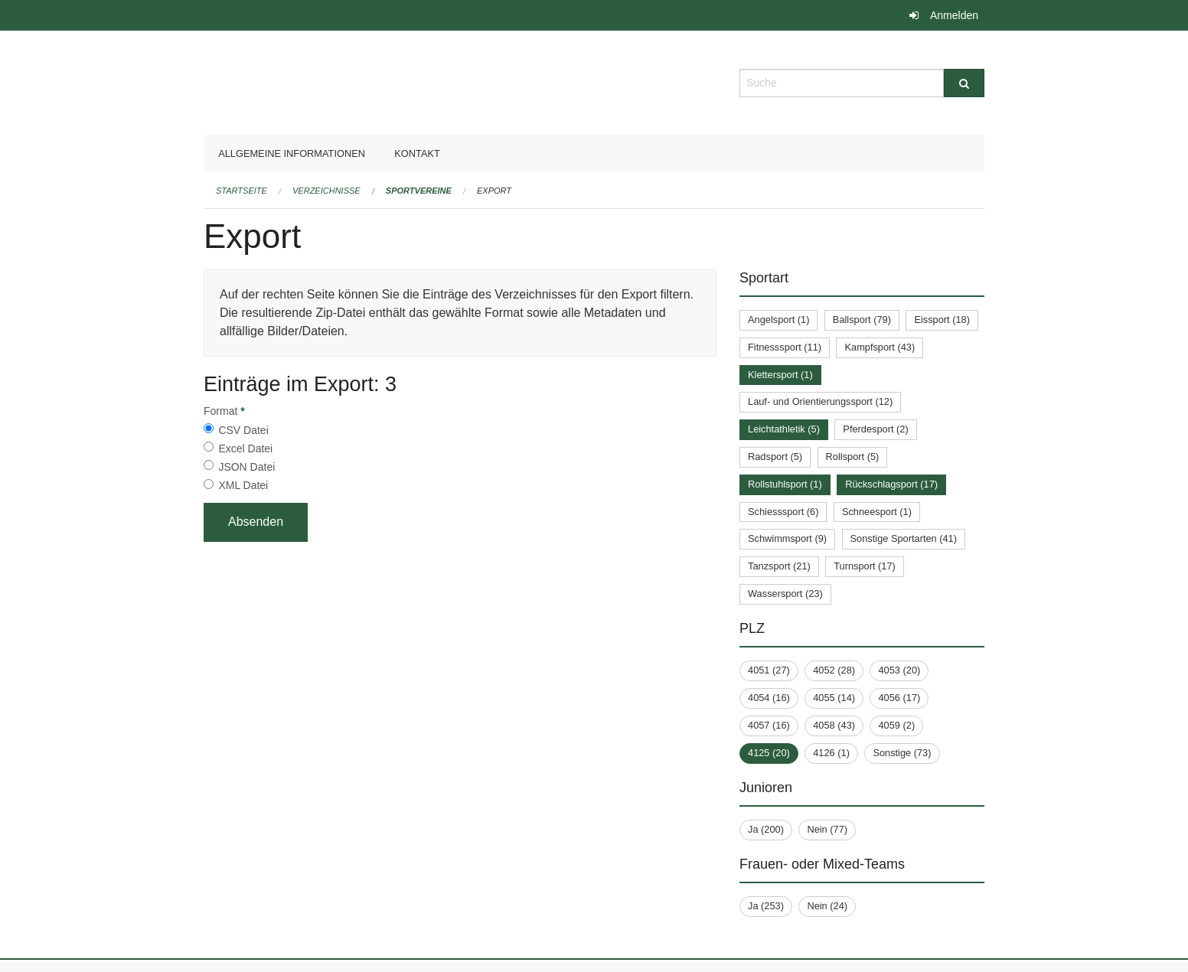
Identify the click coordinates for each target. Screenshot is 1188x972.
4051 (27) (769, 670)
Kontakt (417, 153)
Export (494, 190)
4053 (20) (899, 670)
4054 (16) (769, 697)
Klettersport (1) (780, 374)
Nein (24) (827, 906)
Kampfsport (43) (879, 347)
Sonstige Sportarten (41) (903, 538)
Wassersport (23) (785, 593)
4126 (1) (831, 752)
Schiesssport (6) (783, 511)
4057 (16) (769, 725)
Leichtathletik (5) (784, 429)
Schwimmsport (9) (787, 538)
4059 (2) (896, 725)
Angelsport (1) (778, 319)
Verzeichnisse (326, 190)
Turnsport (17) (865, 566)
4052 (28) (834, 670)
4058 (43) (834, 725)
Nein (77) (827, 829)
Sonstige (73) (902, 752)
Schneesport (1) (877, 511)
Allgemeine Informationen (291, 153)
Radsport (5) (775, 456)
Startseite (241, 190)
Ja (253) (766, 906)
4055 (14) (834, 697)
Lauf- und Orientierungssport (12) (820, 401)
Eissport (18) (942, 319)
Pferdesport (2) (875, 429)
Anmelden (954, 15)
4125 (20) (769, 752)
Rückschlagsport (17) (891, 484)
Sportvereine (419, 190)
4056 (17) (899, 697)
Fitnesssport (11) (784, 347)
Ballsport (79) (862, 319)
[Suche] (964, 83)
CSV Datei (243, 430)
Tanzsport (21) (779, 566)
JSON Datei (246, 467)
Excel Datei (245, 448)
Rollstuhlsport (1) (785, 484)
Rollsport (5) (853, 456)
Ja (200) (766, 829)
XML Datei (243, 485)
